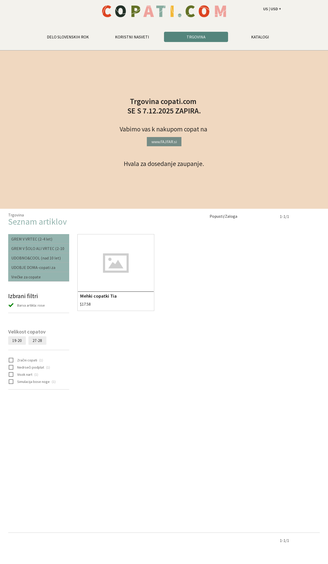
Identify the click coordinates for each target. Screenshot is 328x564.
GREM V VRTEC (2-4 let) (31, 239)
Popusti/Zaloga (223, 216)
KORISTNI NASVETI (132, 36)
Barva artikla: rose (26, 306)
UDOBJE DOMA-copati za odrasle (33, 268)
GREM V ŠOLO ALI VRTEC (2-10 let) (37, 249)
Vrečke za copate (26, 276)
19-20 (17, 340)
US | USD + (272, 8)
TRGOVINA (196, 36)
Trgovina (16, 215)
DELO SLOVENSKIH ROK (68, 36)
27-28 (37, 340)
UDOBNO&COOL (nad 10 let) (36, 257)
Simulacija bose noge (32, 382)
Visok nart (23, 375)
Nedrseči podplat (29, 367)
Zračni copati (26, 360)
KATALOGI (260, 36)
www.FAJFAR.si (164, 141)
